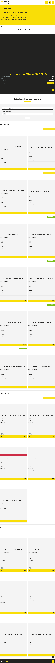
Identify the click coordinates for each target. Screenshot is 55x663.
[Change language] (46, 2)
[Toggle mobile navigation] (53, 2)
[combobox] (27, 108)
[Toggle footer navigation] (53, 661)
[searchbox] (27, 108)
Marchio (3, 106)
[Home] (1, 26)
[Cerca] (49, 2)
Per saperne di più (27, 90)
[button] (53, 90)
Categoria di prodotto (6, 111)
